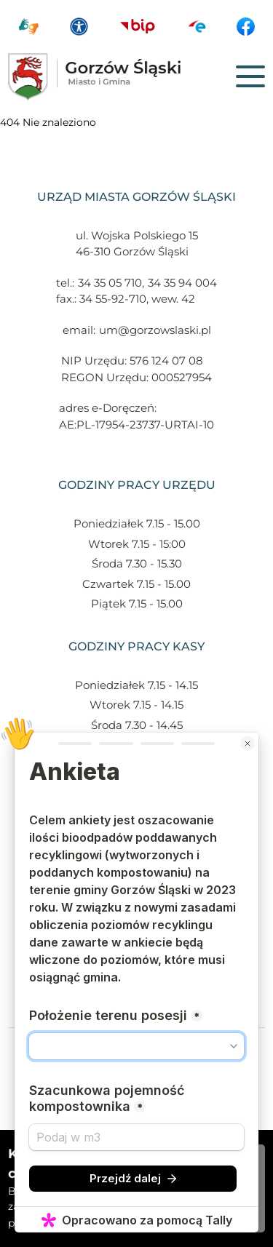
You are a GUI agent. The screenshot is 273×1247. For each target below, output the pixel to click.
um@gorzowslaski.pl (155, 330)
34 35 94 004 (182, 283)
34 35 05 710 (110, 283)
